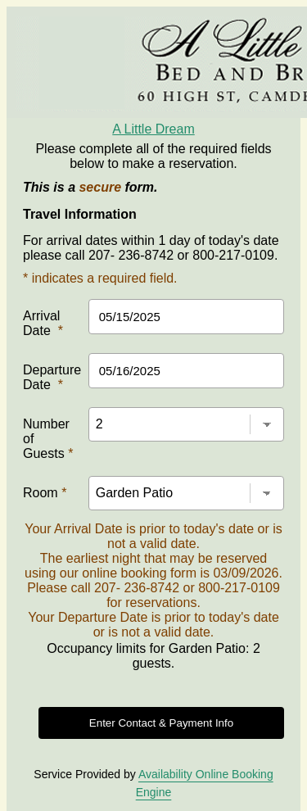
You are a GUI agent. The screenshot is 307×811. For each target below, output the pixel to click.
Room (44, 493)
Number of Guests (48, 438)
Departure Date (52, 377)
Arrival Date (43, 323)
